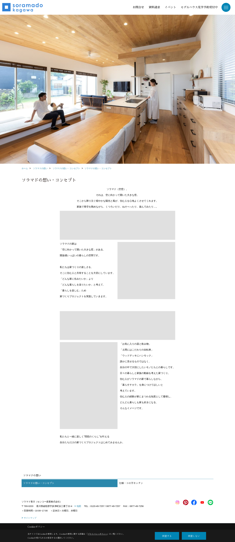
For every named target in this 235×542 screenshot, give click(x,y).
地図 (79, 506)
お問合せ (138, 7)
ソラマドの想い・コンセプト (38, 483)
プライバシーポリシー (97, 533)
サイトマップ (30, 518)
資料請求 (154, 7)
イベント (170, 7)
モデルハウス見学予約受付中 (199, 7)
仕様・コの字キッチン (131, 483)
